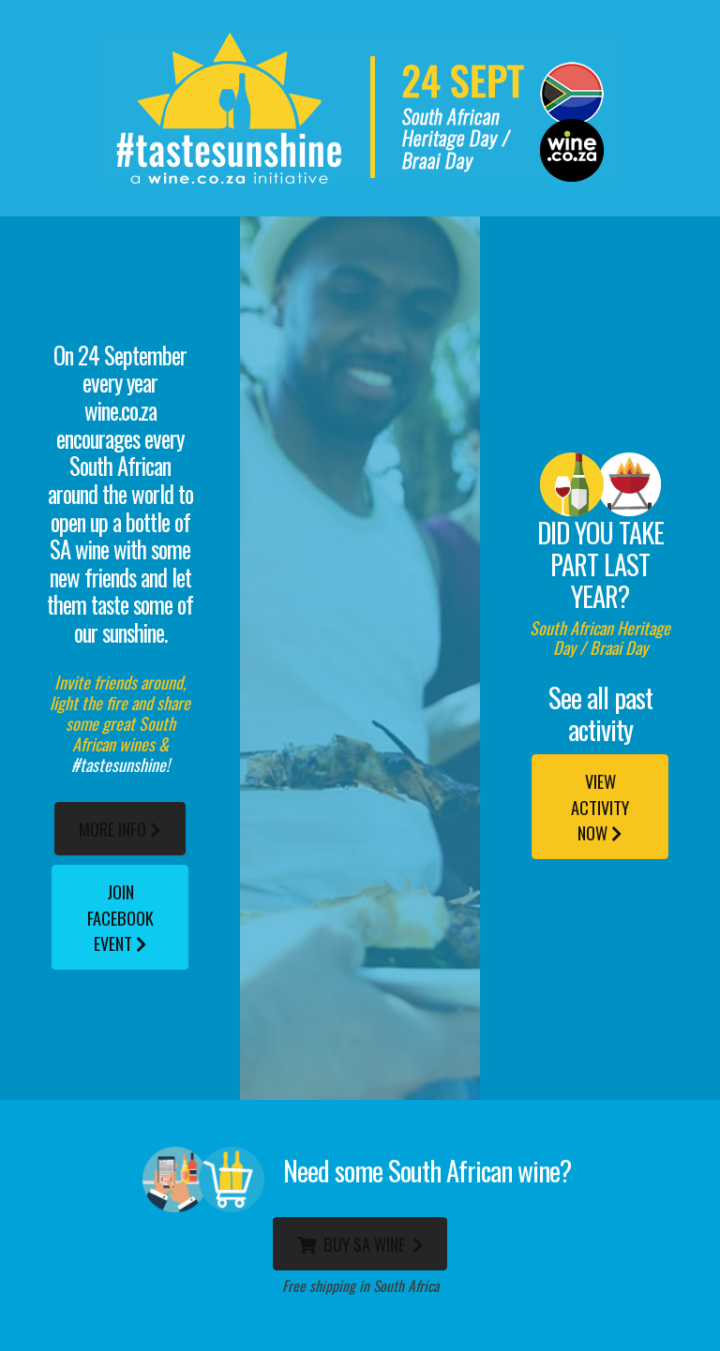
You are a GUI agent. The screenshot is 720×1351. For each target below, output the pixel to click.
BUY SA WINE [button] (360, 1243)
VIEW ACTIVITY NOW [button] (600, 806)
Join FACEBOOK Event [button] (120, 917)
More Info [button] (119, 828)
